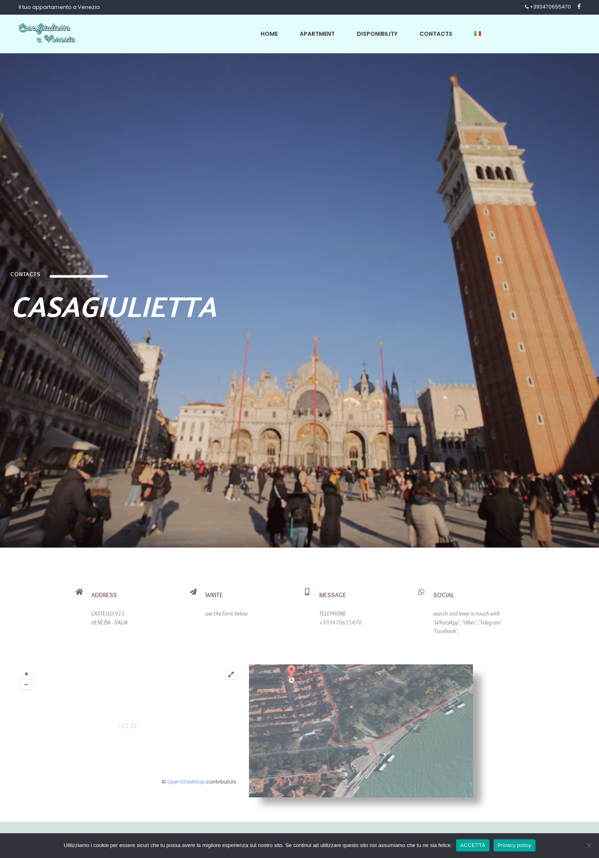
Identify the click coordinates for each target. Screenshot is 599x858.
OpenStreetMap (113, 781)
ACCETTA (472, 845)
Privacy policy (514, 845)
